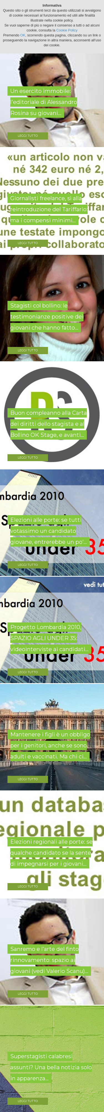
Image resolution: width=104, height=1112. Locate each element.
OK (22, 35)
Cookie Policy (66, 30)
